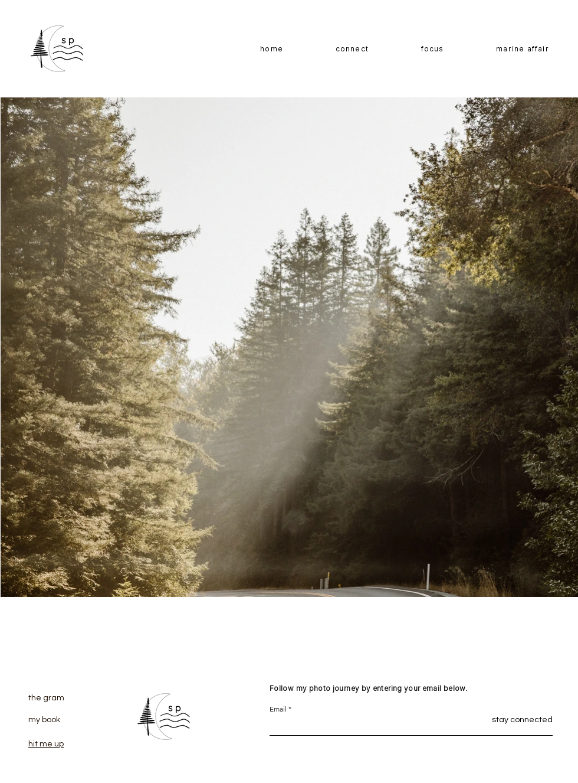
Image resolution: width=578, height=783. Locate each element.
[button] (432, 49)
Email (278, 709)
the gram (46, 698)
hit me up (46, 744)
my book (44, 720)
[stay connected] (508, 720)
